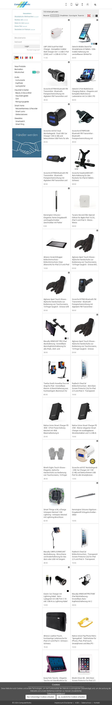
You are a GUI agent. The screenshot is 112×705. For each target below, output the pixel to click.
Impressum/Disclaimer (63, 703)
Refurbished (27, 72)
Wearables (18, 118)
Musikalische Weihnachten (26, 16)
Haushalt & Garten (22, 90)
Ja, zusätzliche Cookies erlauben (71, 697)
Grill (17, 99)
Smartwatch (20, 121)
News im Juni (22, 23)
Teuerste (81, 16)
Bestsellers (19, 69)
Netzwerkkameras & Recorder (26, 109)
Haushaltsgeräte (21, 96)
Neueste (46, 16)
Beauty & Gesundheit (23, 93)
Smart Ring (19, 124)
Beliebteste (54, 16)
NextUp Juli (21, 20)
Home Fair (21, 26)
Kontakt (97, 703)
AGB (77, 703)
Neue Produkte (20, 66)
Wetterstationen (21, 114)
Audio (17, 77)
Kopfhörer (19, 83)
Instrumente (20, 80)
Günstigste (73, 16)
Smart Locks (20, 111)
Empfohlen (64, 16)
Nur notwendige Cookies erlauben (40, 697)
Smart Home (19, 106)
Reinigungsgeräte (22, 102)
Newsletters (27, 13)
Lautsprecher (20, 86)
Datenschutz (86, 703)
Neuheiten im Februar (25, 29)
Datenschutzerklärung (56, 693)
